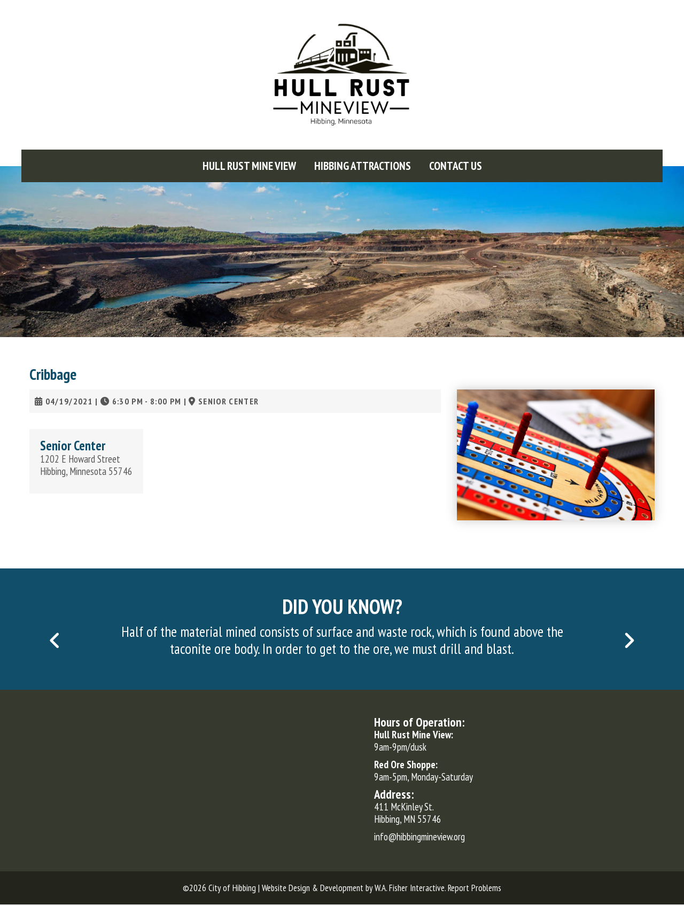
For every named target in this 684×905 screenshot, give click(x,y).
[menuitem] (249, 166)
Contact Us (455, 166)
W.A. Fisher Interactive (410, 888)
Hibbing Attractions (362, 166)
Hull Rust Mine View (249, 166)
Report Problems (474, 888)
